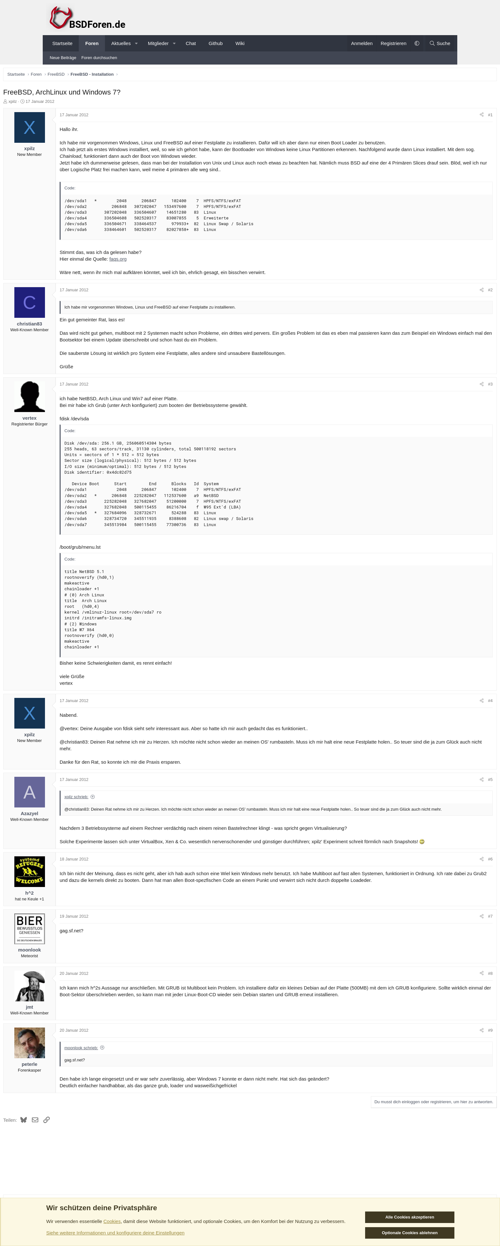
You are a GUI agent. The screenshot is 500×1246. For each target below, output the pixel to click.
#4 (446, 702)
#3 (446, 385)
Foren (92, 43)
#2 (446, 291)
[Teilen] (437, 116)
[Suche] (439, 43)
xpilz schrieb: (121, 798)
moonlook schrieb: (126, 1061)
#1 (446, 116)
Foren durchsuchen (99, 57)
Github (216, 43)
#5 (446, 781)
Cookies (112, 1221)
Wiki (239, 43)
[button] (136, 43)
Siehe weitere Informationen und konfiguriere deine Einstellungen (115, 1232)
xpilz (57, 103)
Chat (191, 43)
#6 (446, 873)
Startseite (62, 43)
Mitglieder (158, 43)
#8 (446, 987)
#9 (446, 1044)
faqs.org (162, 260)
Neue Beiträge (63, 57)
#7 (446, 930)
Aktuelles (121, 43)
